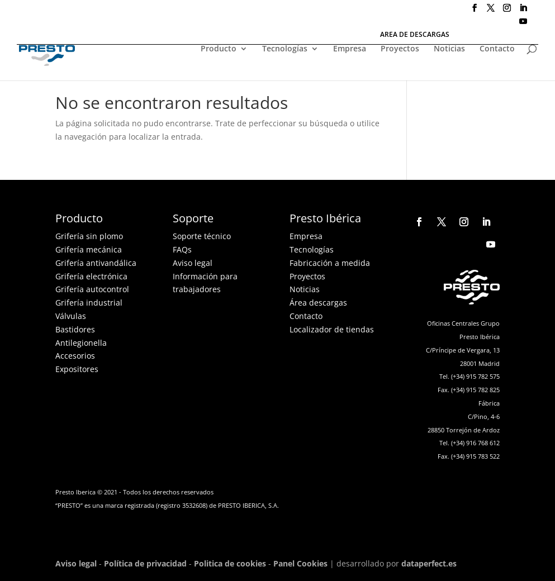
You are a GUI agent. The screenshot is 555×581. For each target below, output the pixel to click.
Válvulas (70, 316)
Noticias (449, 49)
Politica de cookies (230, 563)
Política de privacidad (145, 563)
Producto (218, 49)
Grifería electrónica (91, 276)
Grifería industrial (88, 302)
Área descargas (318, 302)
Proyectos (400, 49)
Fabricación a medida (330, 263)
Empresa (349, 49)
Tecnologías (284, 49)
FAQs (182, 249)
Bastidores (75, 329)
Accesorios (75, 355)
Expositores (76, 369)
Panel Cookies (300, 563)
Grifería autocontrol (92, 289)
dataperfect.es (429, 563)
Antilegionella (81, 342)
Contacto (497, 49)
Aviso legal (192, 263)
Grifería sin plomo (89, 236)
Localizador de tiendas (332, 329)
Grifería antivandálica (95, 263)
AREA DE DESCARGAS (414, 35)
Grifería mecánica (88, 249)
